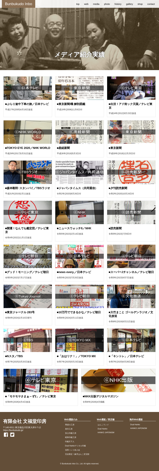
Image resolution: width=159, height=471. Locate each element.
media (96, 4)
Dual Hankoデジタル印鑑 (75, 446)
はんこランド (103, 425)
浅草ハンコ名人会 (72, 450)
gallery (129, 4)
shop (140, 4)
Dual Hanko (102, 429)
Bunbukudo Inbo (18, 4)
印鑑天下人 (69, 441)
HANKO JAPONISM (106, 432)
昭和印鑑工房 (70, 437)
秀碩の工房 (69, 425)
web (86, 4)
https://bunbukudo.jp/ (13, 430)
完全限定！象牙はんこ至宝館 (77, 454)
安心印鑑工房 (70, 433)
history (118, 4)
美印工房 (69, 429)
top (78, 4)
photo (107, 4)
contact (151, 4)
